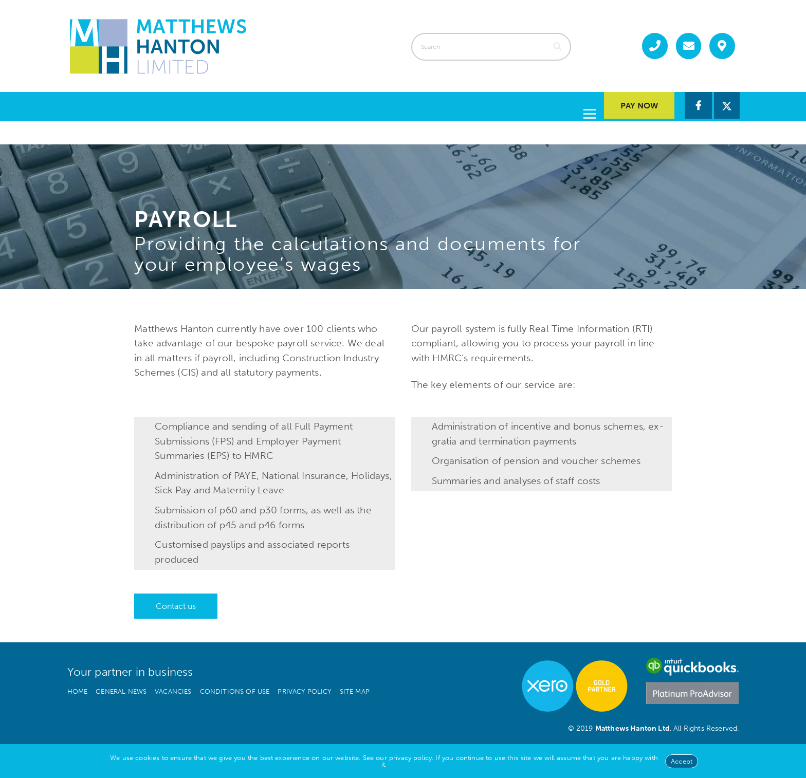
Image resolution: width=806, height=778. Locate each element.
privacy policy (410, 758)
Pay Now (639, 105)
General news (121, 689)
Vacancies (173, 689)
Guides (475, 105)
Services (333, 105)
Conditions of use (235, 689)
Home (77, 689)
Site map (355, 689)
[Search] (558, 47)
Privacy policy (304, 689)
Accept (681, 761)
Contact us (551, 105)
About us (406, 105)
